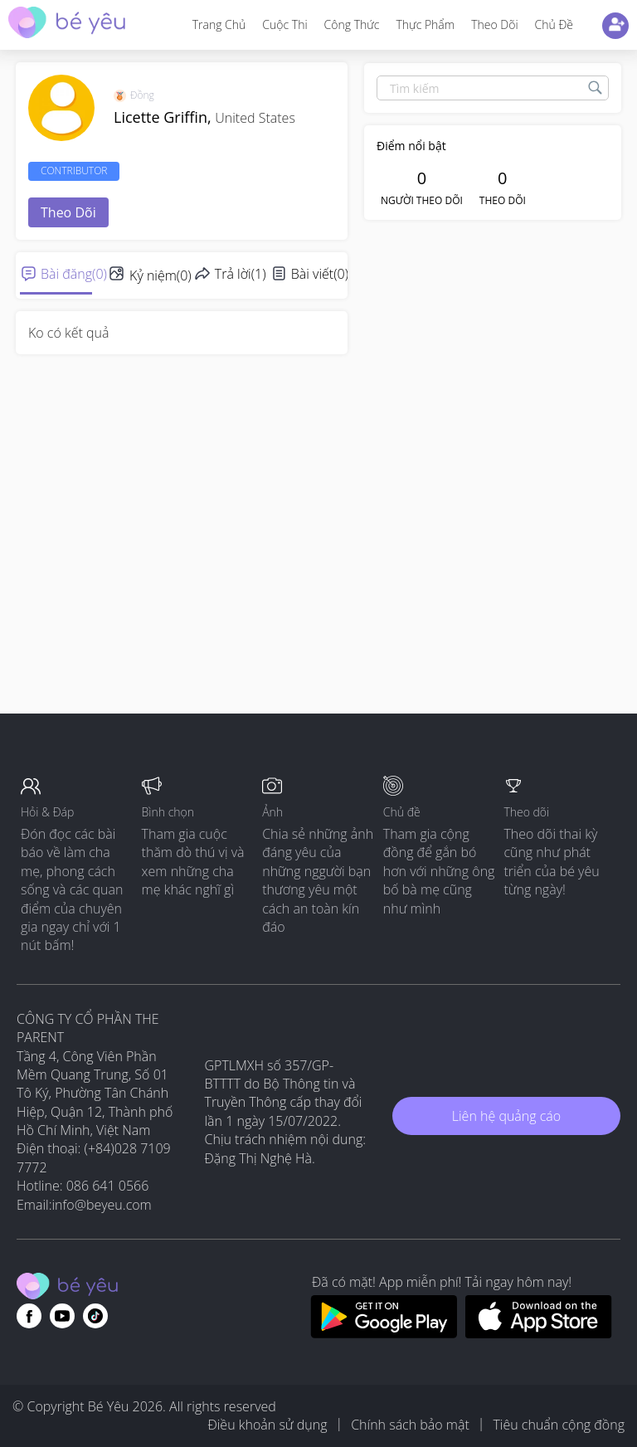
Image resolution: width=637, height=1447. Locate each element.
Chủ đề (554, 24)
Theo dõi (494, 24)
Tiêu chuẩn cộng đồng (559, 1424)
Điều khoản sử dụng (267, 1424)
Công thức (352, 24)
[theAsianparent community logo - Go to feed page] (66, 24)
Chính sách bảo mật (410, 1424)
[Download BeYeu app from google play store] (383, 1333)
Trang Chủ (219, 24)
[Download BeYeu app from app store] (538, 1333)
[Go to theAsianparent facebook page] (29, 1315)
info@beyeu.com (102, 1205)
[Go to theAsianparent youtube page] (62, 1315)
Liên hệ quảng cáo (506, 1116)
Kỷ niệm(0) (160, 275)
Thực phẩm (425, 24)
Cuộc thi (284, 24)
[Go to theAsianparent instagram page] (95, 1315)
